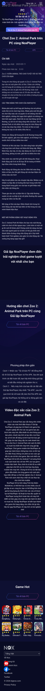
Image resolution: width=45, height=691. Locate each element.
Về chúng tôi (9, 661)
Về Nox (7, 658)
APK (34, 50)
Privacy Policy (10, 685)
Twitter (7, 677)
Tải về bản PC (11, 50)
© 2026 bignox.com (12, 681)
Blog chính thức (10, 665)
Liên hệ (7, 669)
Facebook (8, 673)
